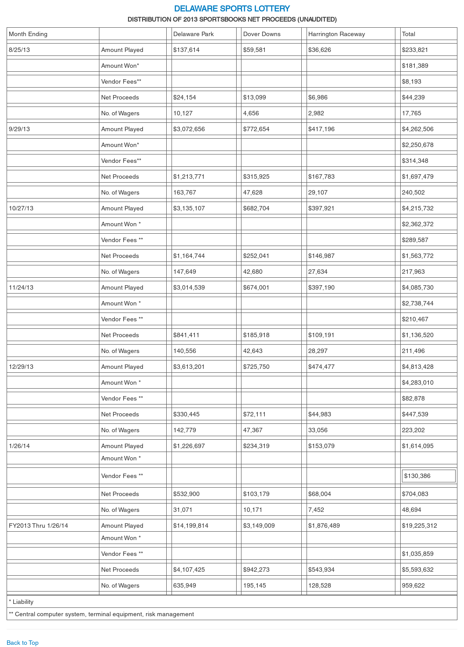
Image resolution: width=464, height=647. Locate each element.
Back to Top (23, 642)
